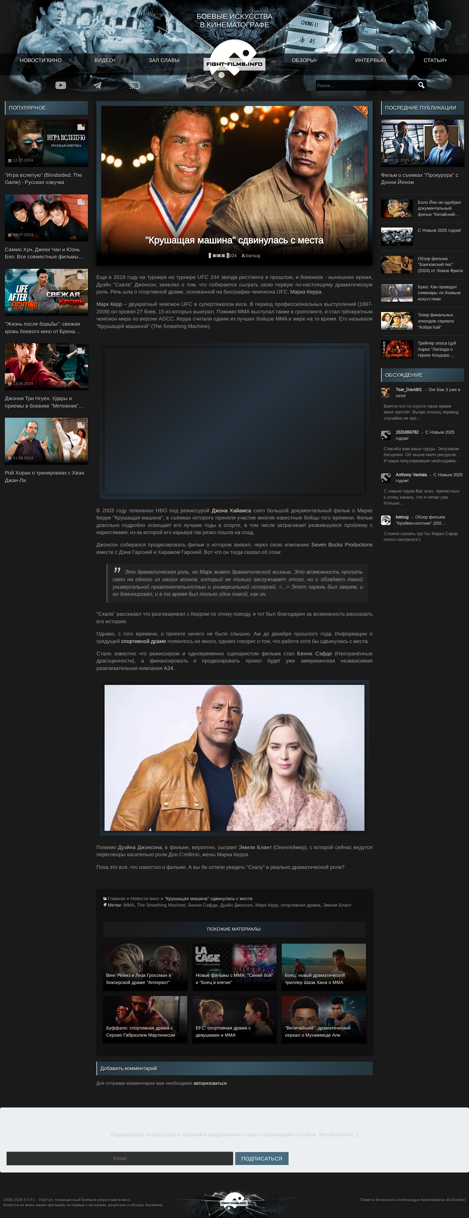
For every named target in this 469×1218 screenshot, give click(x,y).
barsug (253, 255)
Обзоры (303, 60)
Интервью (370, 60)
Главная (116, 898)
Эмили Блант (337, 905)
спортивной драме (143, 641)
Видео (103, 60)
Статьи (434, 60)
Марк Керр (266, 905)
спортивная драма (300, 905)
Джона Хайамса (231, 510)
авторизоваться (210, 1083)
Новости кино (41, 60)
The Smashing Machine (161, 905)
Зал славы (164, 60)
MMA (128, 905)
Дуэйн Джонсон (236, 905)
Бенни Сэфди (203, 905)
